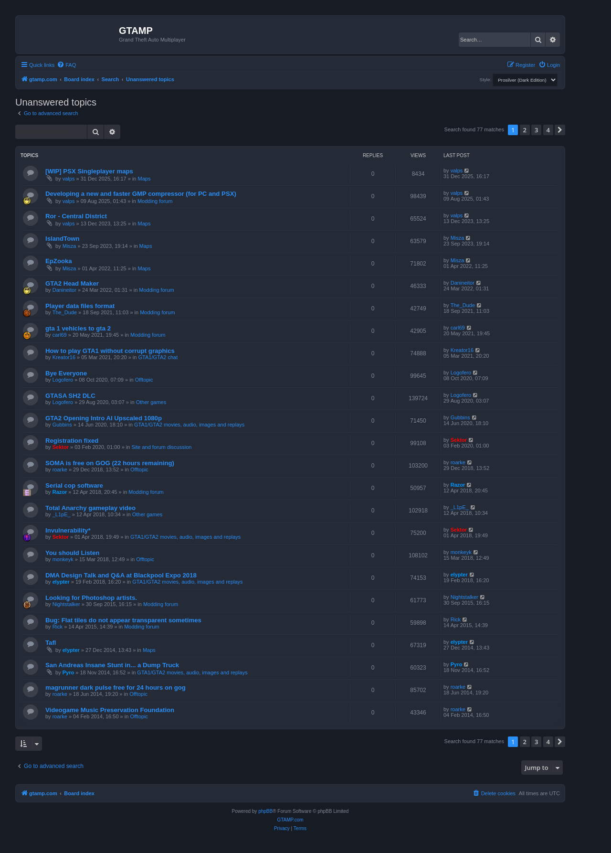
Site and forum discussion (161, 447)
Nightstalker (66, 604)
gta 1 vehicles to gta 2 (78, 328)
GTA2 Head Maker (72, 283)
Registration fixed (71, 440)
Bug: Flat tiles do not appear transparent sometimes (123, 620)
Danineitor (64, 290)
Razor (60, 492)
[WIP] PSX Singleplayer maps (89, 171)
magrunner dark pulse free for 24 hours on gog (115, 687)
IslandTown (62, 238)
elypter (61, 582)
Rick (58, 626)
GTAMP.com (290, 819)
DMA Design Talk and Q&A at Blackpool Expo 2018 (121, 575)
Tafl (50, 642)
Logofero (63, 380)
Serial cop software (74, 485)
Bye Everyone (66, 373)
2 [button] (525, 130)
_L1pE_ (62, 514)
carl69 (60, 335)
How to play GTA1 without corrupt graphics (110, 350)
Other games (151, 402)
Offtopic (144, 380)
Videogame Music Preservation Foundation (109, 710)
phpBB (265, 811)
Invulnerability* (68, 530)
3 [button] (536, 130)
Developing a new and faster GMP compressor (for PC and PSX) (140, 193)
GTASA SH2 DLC (70, 395)
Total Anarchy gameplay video (90, 508)
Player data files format (80, 305)
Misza (69, 246)
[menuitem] (66, 65)
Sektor (61, 447)
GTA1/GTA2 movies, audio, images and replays (189, 424)
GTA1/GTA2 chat (158, 357)
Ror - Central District (76, 216)
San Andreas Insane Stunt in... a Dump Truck (112, 665)
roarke (60, 469)
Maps (144, 178)
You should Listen (72, 552)
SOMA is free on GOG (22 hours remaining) (109, 463)
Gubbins (62, 424)
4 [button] (548, 130)
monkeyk (63, 559)
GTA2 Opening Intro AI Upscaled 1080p (103, 418)
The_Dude (65, 312)
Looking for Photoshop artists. (91, 597)
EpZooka (58, 261)
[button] (560, 130)
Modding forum (154, 201)
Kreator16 (64, 357)
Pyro (68, 672)
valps (69, 178)
